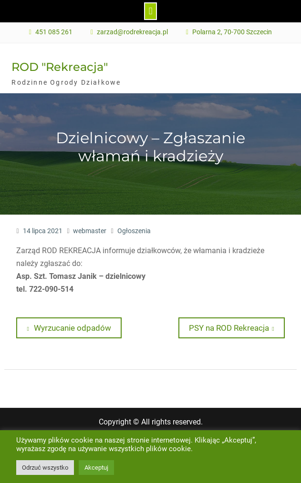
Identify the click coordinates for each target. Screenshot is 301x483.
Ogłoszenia (134, 231)
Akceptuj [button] (96, 467)
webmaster (89, 231)
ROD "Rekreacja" (59, 67)
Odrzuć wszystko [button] (45, 467)
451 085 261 (54, 32)
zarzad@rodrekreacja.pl (132, 32)
